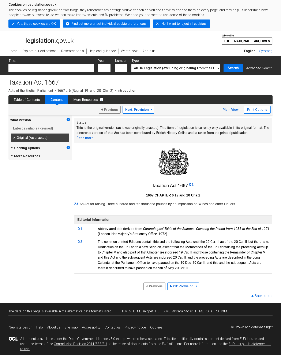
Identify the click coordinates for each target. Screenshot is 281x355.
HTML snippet (143, 311)
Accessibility (91, 327)
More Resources (85, 100)
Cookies (156, 327)
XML (167, 311)
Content (56, 100)
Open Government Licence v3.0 (91, 339)
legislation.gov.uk (41, 39)
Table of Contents (27, 100)
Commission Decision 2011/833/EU (80, 344)
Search (233, 68)
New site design (20, 327)
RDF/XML (222, 311)
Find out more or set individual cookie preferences (108, 24)
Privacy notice (135, 327)
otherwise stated (149, 339)
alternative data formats (85, 311)
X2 (76, 203)
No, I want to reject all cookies (183, 24)
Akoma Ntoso (182, 311)
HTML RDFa (204, 311)
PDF (158, 311)
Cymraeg (266, 51)
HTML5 (126, 311)
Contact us (113, 327)
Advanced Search (259, 68)
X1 (191, 184)
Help (39, 327)
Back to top (263, 296)
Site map (71, 327)
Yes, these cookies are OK (36, 24)
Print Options (257, 110)
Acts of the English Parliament (30, 91)
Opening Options (25, 148)
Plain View (231, 110)
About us (53, 327)
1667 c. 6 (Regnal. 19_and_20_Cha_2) (85, 91)
